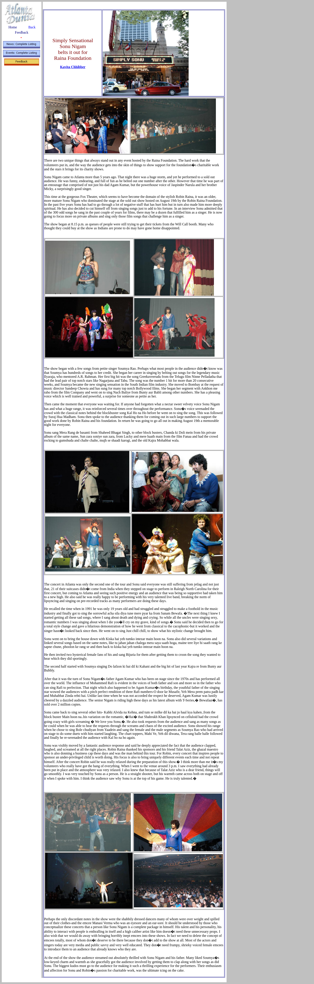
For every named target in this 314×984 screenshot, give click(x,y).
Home (13, 27)
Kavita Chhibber (72, 67)
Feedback (21, 32)
